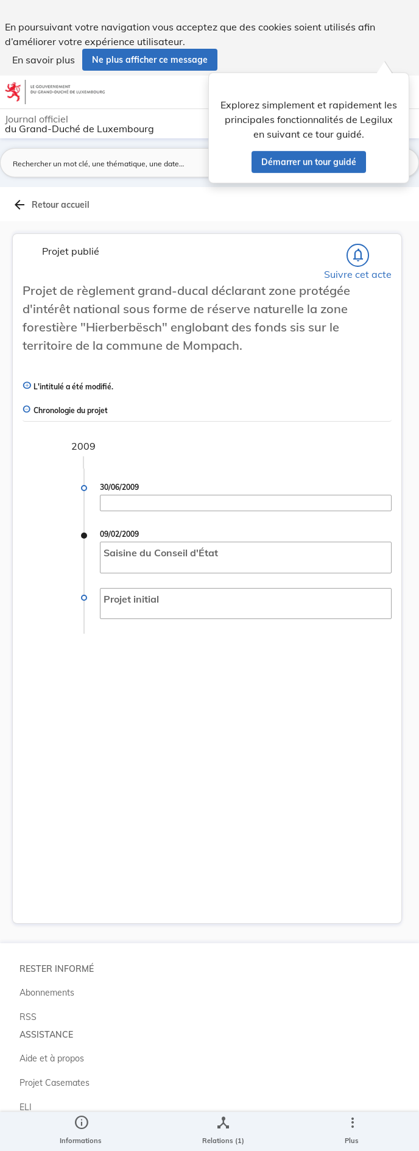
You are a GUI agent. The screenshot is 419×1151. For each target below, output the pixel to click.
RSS (28, 1016)
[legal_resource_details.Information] (81, 1131)
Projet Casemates (54, 1082)
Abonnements (46, 992)
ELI (25, 1107)
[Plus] (352, 1131)
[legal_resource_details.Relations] (223, 1131)
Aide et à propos (51, 1058)
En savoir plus (43, 60)
